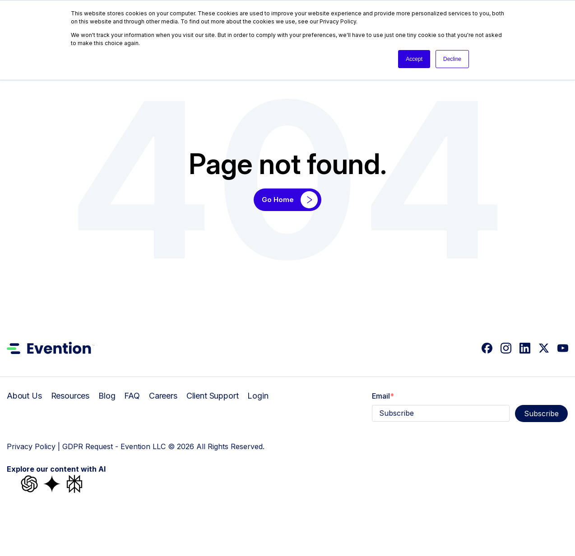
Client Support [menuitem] (212, 395)
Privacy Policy (31, 446)
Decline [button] (452, 59)
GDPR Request (87, 446)
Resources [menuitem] (70, 395)
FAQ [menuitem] (132, 395)
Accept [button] (414, 59)
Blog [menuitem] (106, 395)
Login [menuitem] (257, 395)
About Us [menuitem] (24, 395)
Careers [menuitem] (163, 395)
